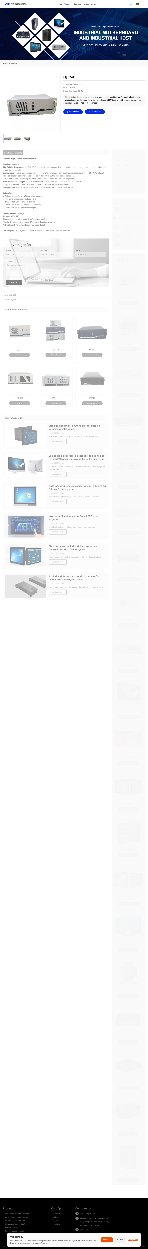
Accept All (107, 1240)
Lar (60, 4)
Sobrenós (77, 4)
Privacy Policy (133, 1240)
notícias (86, 4)
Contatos (94, 4)
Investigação (94, 111)
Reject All (119, 1240)
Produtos (68, 4)
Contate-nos (73, 111)
